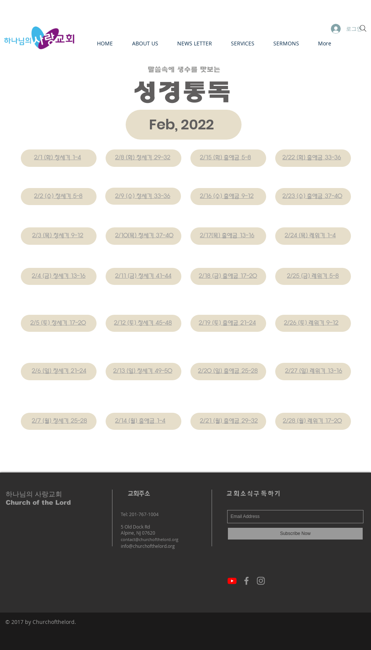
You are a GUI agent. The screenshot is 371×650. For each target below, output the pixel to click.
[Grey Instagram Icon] (261, 580)
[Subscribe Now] (295, 533)
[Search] (363, 28)
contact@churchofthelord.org (149, 539)
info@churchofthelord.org (148, 546)
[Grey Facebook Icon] (246, 580)
